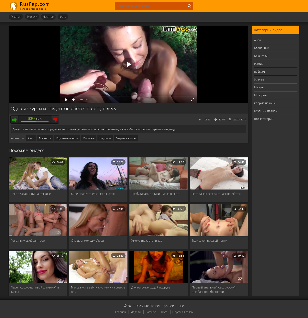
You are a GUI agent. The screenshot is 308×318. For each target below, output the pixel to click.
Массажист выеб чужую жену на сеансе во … (98, 289)
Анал (31, 138)
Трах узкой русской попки (209, 240)
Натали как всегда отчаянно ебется (216, 194)
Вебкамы (260, 71)
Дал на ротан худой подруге (150, 287)
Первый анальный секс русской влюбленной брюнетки (214, 289)
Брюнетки (45, 138)
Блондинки (261, 48)
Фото (63, 16)
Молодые (89, 138)
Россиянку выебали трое (28, 240)
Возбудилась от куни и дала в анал (155, 194)
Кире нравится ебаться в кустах (93, 194)
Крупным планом (67, 138)
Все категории (263, 119)
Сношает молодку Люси (87, 240)
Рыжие (258, 64)
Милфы (259, 87)
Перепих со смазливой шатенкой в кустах (35, 289)
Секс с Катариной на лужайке (31, 194)
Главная (16, 16)
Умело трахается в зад (146, 240)
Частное (48, 16)
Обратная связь (182, 312)
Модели (32, 16)
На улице (105, 138)
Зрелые (259, 79)
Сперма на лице (126, 138)
